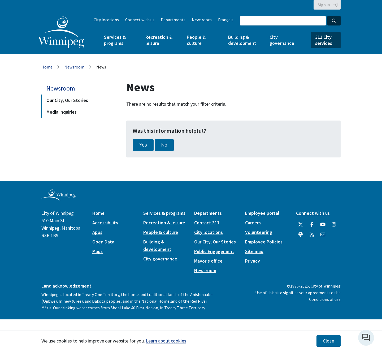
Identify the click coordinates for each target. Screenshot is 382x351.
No (164, 145)
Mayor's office (208, 261)
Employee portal (262, 213)
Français (225, 19)
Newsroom (202, 19)
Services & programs (115, 40)
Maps (97, 251)
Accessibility (105, 223)
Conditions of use (325, 299)
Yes (143, 145)
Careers (253, 223)
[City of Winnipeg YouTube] (322, 224)
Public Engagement (214, 251)
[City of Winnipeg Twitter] (300, 224)
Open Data (103, 242)
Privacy (252, 261)
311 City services (323, 40)
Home (47, 67)
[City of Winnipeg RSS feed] (311, 234)
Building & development (242, 40)
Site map (254, 251)
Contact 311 (206, 223)
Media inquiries (61, 112)
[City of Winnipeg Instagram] (333, 224)
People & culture (196, 40)
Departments (173, 19)
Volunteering (258, 232)
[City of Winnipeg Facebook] (311, 224)
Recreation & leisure (158, 40)
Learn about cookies (166, 341)
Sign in (324, 4)
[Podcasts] (300, 234)
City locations (106, 19)
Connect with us (139, 19)
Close (328, 341)
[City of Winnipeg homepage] (58, 199)
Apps (97, 232)
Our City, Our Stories (67, 100)
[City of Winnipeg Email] (322, 234)
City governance (282, 40)
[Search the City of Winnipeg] (283, 20)
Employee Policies (264, 242)
